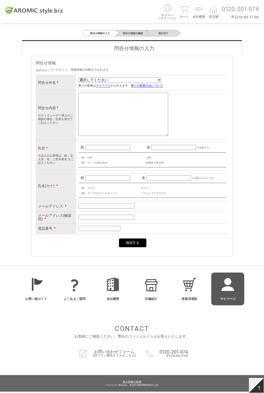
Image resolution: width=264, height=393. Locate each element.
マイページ (103, 87)
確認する (132, 244)
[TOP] (256, 385)
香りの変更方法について (147, 87)
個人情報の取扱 (132, 383)
